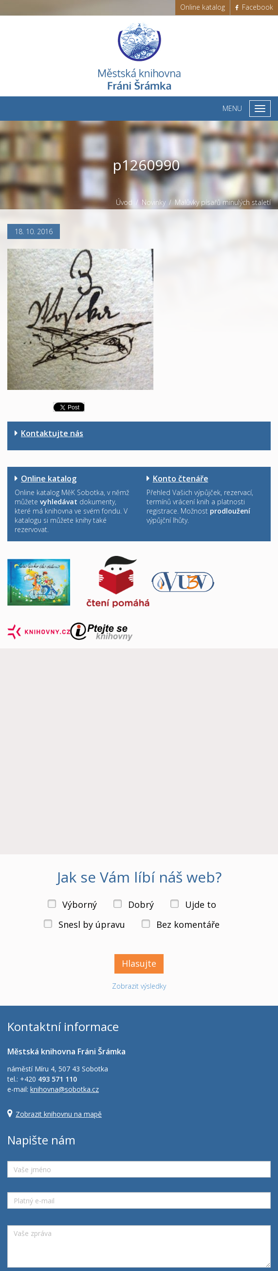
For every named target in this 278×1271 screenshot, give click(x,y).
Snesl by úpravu (91, 924)
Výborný (79, 904)
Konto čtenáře (180, 478)
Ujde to (200, 904)
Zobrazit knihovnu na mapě (59, 1114)
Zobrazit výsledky (139, 986)
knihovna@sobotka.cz (64, 1089)
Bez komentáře (188, 924)
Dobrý (141, 904)
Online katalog (202, 7)
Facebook (254, 7)
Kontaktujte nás (52, 433)
